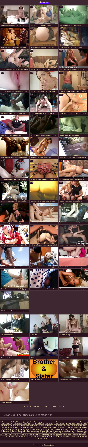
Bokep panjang (57, 435)
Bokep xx (79, 424)
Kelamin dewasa (77, 433)
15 (50, 406)
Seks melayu (83, 422)
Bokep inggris (14, 429)
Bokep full (31, 422)
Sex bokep (67, 425)
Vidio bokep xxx (46, 435)
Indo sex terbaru (60, 422)
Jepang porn (52, 427)
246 (60, 406)
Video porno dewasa (80, 427)
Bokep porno (4, 422)
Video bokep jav (13, 435)
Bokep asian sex (65, 433)
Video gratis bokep (72, 422)
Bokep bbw (61, 427)
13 (46, 406)
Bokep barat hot (81, 431)
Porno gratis (25, 436)
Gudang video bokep (59, 431)
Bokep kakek (24, 435)
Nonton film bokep (40, 427)
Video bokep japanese (79, 425)
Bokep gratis (46, 436)
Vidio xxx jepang (14, 436)
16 (53, 406)
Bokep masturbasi (25, 429)
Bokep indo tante (14, 425)
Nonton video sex (46, 431)
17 (55, 406)
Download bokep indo (26, 427)
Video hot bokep (6, 424)
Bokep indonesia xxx (38, 429)
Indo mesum (59, 425)
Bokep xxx (50, 425)
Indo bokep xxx (54, 433)
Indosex (15, 427)
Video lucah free (59, 424)
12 (43, 406)
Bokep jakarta (70, 424)
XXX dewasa (49, 424)
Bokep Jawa (42, 425)
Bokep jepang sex (28, 424)
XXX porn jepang (22, 422)
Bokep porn (72, 429)
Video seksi (67, 435)
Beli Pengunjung (49, 445)
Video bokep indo (35, 435)
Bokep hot (13, 431)
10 (39, 406)
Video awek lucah (16, 433)
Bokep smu (71, 431)
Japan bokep (33, 425)
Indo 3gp (12, 422)
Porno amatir (6, 433)
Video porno (50, 422)
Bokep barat (5, 431)
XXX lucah (69, 427)
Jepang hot (44, 2)
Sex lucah (46, 438)
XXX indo (4, 436)
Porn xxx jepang (56, 436)
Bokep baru (25, 425)
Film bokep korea (6, 427)
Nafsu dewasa (17, 424)
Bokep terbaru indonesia (79, 435)
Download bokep (61, 429)
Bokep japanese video (32, 431)
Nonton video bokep (42, 433)
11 (41, 406)
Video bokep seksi (29, 433)
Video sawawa (50, 429)
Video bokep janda (35, 436)
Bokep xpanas (40, 422)
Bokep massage (82, 429)
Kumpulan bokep (75, 436)
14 (48, 406)
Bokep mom (5, 429)
